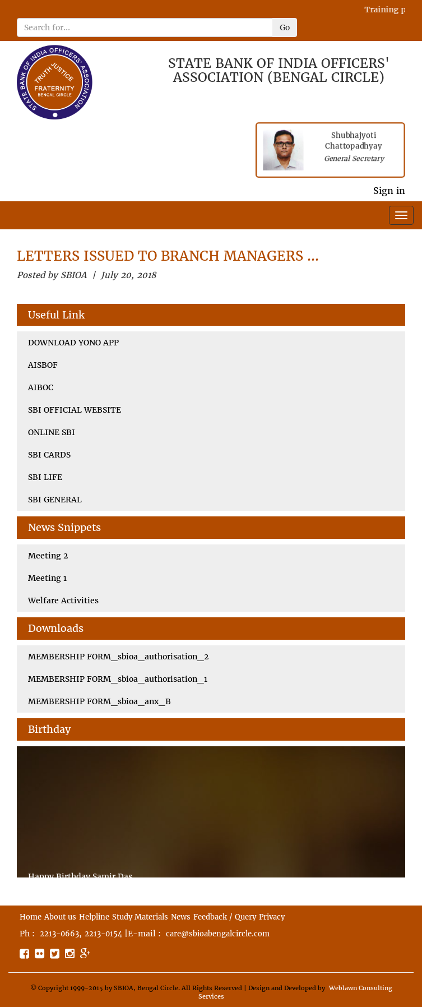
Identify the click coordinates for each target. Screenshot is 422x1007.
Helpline (94, 917)
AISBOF (43, 365)
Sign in (389, 190)
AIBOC (40, 387)
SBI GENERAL (55, 500)
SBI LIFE (45, 477)
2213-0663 (59, 934)
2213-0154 (103, 934)
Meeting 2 (48, 556)
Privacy (272, 917)
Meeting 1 (47, 578)
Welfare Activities (63, 600)
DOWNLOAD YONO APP (73, 343)
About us (60, 917)
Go (285, 27)
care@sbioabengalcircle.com (218, 934)
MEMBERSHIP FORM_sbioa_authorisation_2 (118, 657)
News (181, 917)
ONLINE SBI (51, 432)
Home (30, 917)
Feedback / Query (224, 917)
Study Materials (140, 917)
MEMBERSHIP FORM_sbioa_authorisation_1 (117, 679)
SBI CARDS (49, 455)
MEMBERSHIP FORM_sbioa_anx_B (99, 701)
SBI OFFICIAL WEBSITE (74, 410)
